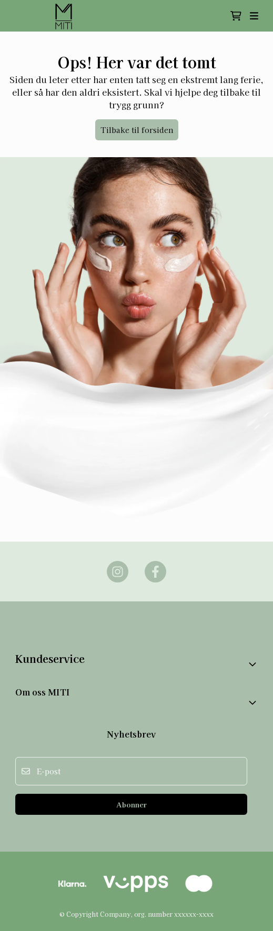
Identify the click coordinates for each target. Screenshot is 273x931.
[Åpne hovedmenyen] (254, 16)
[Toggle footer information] (253, 664)
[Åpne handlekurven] (236, 16)
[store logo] (64, 16)
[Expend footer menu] (253, 702)
